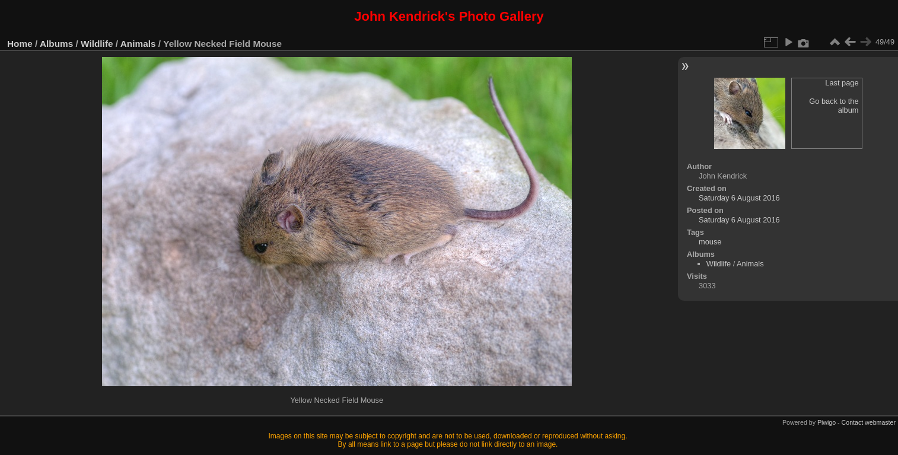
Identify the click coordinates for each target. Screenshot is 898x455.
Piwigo (826, 422)
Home (20, 44)
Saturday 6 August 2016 (739, 197)
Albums (56, 44)
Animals (138, 44)
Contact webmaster (869, 422)
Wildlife (97, 44)
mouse (710, 241)
